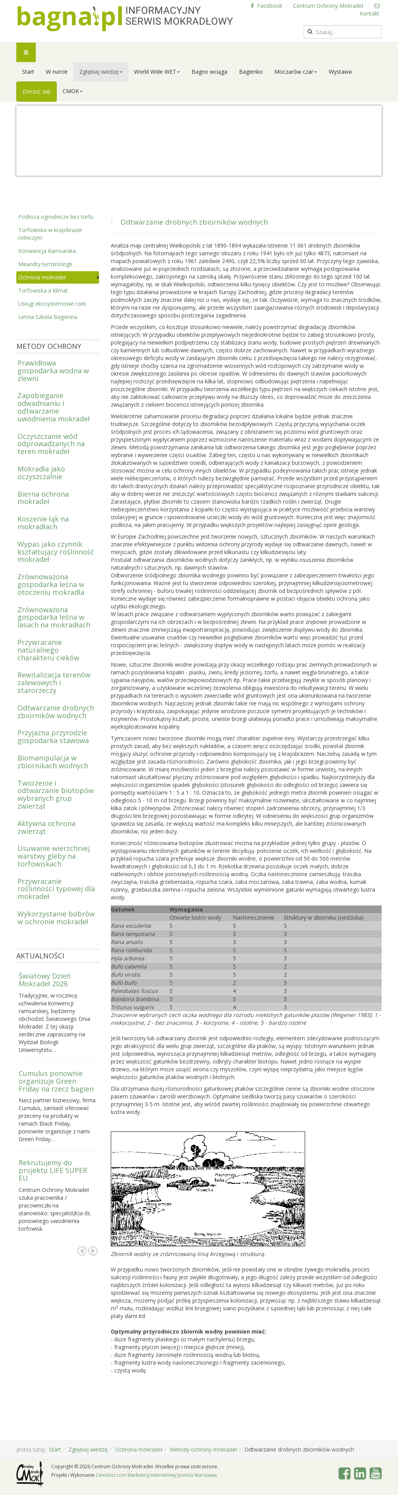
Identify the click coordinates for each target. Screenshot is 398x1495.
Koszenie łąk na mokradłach (43, 522)
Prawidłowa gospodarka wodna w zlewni (53, 370)
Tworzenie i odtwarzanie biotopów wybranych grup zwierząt (55, 794)
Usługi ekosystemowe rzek (52, 303)
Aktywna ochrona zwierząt (46, 827)
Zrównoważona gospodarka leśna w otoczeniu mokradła (50, 584)
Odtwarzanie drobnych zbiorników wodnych (55, 711)
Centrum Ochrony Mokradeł (328, 5)
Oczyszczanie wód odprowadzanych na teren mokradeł (51, 443)
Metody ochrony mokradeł (203, 1449)
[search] (343, 31)
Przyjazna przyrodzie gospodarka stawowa (53, 736)
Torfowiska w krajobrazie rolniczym (50, 233)
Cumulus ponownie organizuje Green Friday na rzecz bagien (56, 1081)
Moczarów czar (295, 71)
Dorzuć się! (37, 91)
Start (28, 71)
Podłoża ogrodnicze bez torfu (55, 216)
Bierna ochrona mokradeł (43, 497)
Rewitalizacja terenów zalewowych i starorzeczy (54, 682)
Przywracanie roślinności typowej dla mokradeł (56, 889)
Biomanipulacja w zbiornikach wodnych (52, 761)
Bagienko (251, 71)
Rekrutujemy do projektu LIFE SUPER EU (53, 1170)
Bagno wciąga (209, 71)
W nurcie (57, 71)
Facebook (266, 5)
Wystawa (340, 71)
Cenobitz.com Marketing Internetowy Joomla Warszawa (156, 1475)
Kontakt (370, 10)
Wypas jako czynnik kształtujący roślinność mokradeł (55, 551)
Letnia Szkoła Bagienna (47, 316)
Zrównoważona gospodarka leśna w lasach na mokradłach (53, 617)
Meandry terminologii (45, 264)
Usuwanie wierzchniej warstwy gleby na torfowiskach (53, 856)
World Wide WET (157, 71)
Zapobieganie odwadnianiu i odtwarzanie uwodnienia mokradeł (53, 407)
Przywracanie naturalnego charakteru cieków (48, 649)
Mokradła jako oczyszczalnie (41, 472)
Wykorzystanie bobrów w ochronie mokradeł (56, 917)
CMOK (73, 91)
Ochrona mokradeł (42, 277)
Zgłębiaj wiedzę (100, 71)
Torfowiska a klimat (43, 290)
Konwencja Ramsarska (47, 251)
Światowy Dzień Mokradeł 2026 (45, 979)
